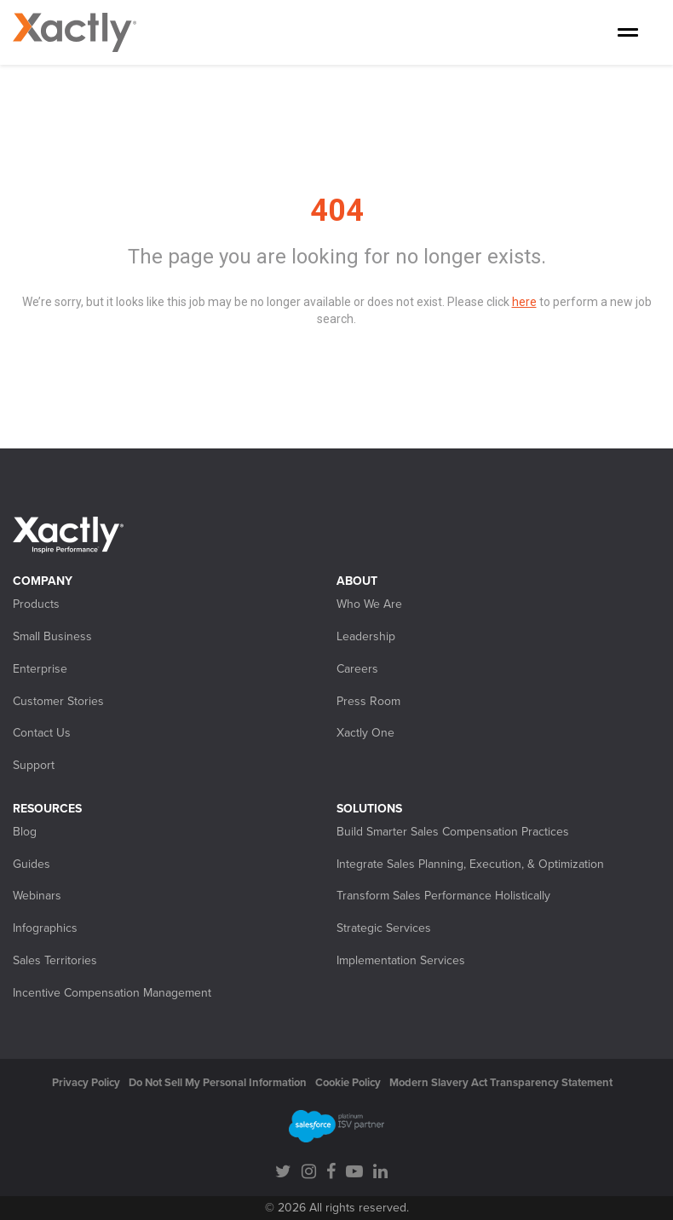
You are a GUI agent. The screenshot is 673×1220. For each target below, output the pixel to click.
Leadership (365, 636)
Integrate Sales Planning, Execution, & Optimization (470, 864)
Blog (25, 832)
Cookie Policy (348, 1082)
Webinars (37, 896)
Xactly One (365, 733)
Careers (357, 669)
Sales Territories (55, 960)
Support (34, 765)
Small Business (52, 636)
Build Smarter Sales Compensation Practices (452, 832)
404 (337, 210)
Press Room (368, 701)
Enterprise (40, 669)
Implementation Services (400, 960)
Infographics (45, 928)
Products (36, 604)
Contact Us (42, 733)
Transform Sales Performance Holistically (443, 896)
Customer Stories (58, 701)
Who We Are (369, 604)
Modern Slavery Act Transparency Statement (501, 1082)
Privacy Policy (86, 1082)
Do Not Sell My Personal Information (218, 1082)
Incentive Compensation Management (112, 993)
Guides (31, 864)
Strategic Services (383, 928)
